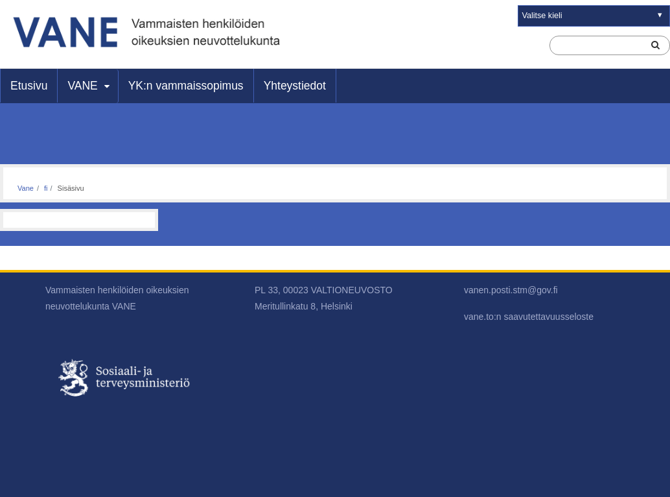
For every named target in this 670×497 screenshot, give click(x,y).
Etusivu (28, 85)
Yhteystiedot (295, 85)
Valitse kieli (542, 15)
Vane (25, 188)
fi (46, 188)
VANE (82, 85)
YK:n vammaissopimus (186, 85)
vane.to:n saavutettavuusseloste (529, 316)
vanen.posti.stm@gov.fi (511, 290)
